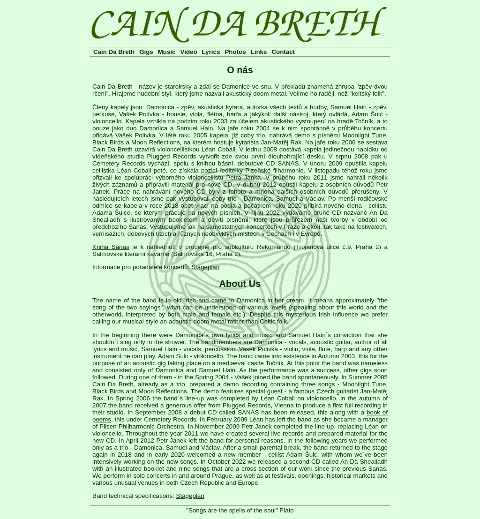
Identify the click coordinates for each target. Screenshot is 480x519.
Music (167, 51)
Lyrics (211, 51)
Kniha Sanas (110, 246)
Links (259, 51)
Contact (283, 51)
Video (188, 51)
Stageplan (205, 267)
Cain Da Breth (114, 51)
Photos (235, 51)
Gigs (146, 51)
